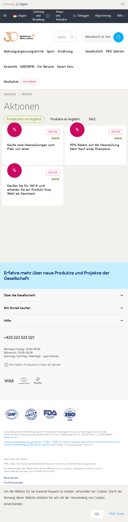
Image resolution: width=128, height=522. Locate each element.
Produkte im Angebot (65, 119)
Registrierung (103, 16)
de (5, 16)
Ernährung (65, 52)
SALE (92, 119)
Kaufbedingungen (13, 482)
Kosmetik (10, 67)
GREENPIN (27, 67)
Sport (51, 52)
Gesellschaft (94, 52)
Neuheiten (11, 82)
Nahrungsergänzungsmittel (24, 52)
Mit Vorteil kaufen (64, 308)
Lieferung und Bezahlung (41, 16)
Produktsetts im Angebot (24, 119)
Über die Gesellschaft (64, 295)
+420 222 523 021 (19, 337)
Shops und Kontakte (61, 16)
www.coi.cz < (11, 437)
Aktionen (29, 82)
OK (97, 514)
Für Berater (45, 67)
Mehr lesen (116, 514)
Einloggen (83, 16)
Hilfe (64, 320)
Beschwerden (11, 478)
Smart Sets (65, 67)
